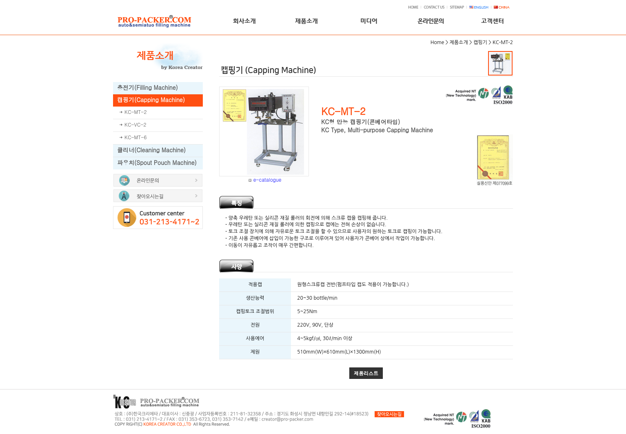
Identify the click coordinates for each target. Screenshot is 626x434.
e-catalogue (267, 179)
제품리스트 (366, 372)
